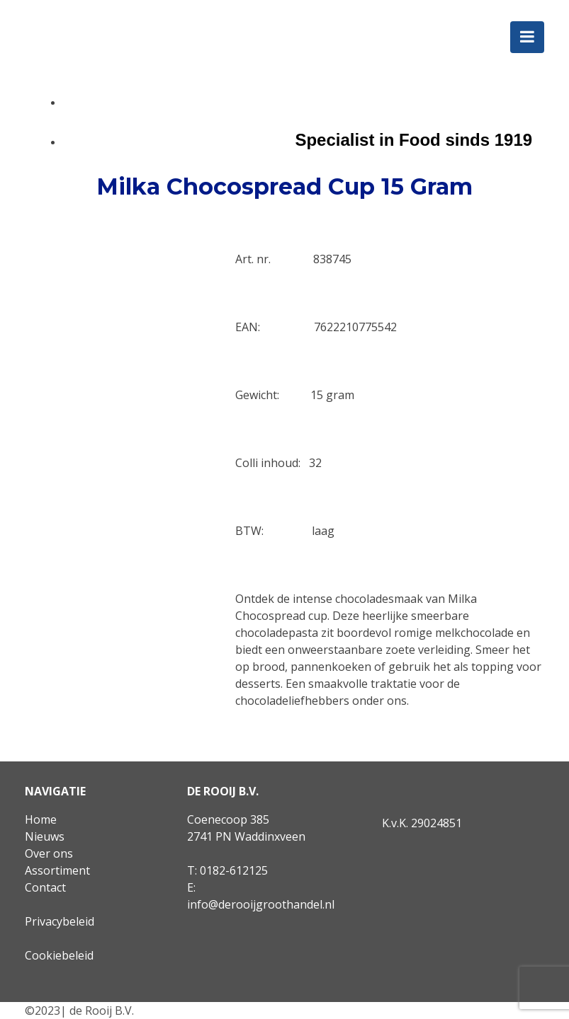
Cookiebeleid (59, 955)
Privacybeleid (59, 921)
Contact (45, 887)
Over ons (49, 853)
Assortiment (57, 870)
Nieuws (44, 836)
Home (41, 819)
